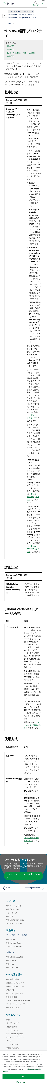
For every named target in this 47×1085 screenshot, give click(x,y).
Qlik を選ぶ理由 (12, 979)
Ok (23, 1077)
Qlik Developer (12, 909)
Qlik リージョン (12, 1007)
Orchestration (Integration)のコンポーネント (24, 18)
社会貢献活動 (11, 1027)
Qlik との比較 (11, 997)
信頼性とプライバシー (15, 986)
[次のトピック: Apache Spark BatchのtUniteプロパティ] (34, 888)
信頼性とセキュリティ (15, 983)
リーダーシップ (12, 1023)
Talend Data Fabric (14, 946)
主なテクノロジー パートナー (18, 1000)
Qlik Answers (12, 960)
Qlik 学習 (10, 916)
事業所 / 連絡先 (12, 1048)
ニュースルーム (12, 1044)
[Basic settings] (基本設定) (33, 497)
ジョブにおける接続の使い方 (31, 838)
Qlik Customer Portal (15, 920)
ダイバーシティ (12, 1030)
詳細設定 (10, 49)
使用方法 (10, 56)
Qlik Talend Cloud (13, 943)
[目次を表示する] (5, 11)
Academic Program (14, 1034)
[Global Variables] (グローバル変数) (21, 53)
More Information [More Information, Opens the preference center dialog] (23, 1082)
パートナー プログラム (15, 1037)
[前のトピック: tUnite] (12, 888)
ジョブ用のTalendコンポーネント (21, 11)
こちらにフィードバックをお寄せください (23, 875)
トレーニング (11, 913)
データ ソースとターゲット (17, 1004)
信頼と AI (10, 990)
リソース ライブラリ (14, 923)
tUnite (10, 23)
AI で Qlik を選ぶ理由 (14, 993)
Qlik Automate (12, 967)
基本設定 (10, 46)
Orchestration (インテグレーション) (21, 15)
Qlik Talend (11, 939)
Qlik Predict (11, 964)
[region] (23, 1067)
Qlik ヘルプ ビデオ (13, 906)
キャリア (9, 1041)
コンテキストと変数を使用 (32, 725)
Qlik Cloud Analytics (14, 957)
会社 (8, 1019)
